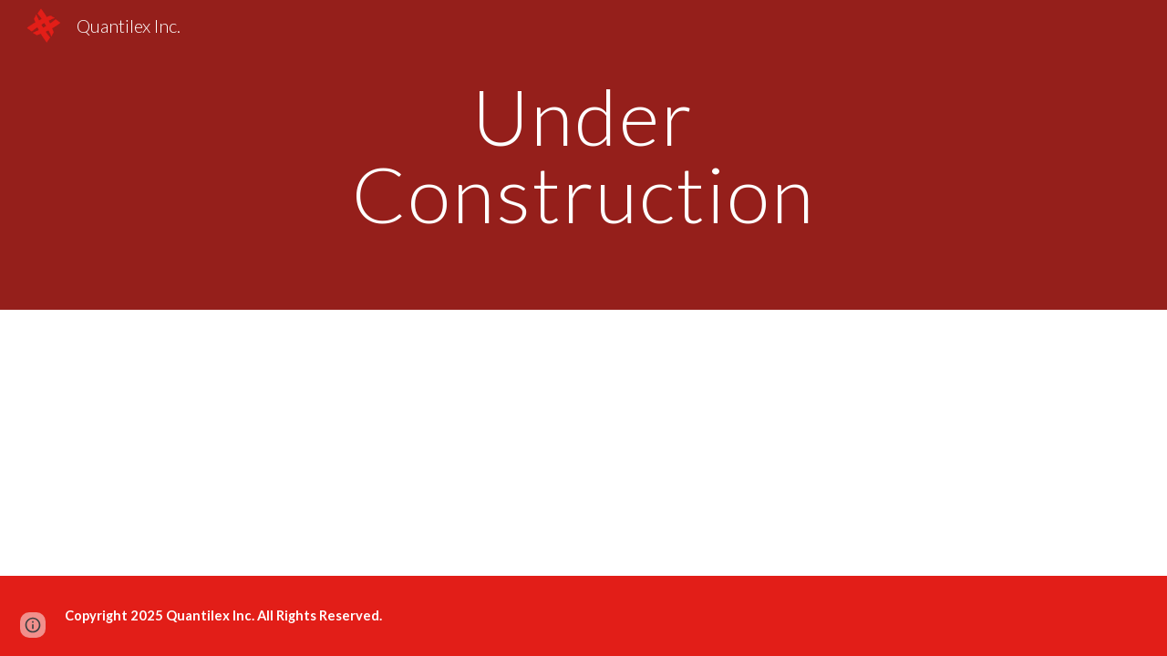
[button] (33, 625)
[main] (583, 155)
